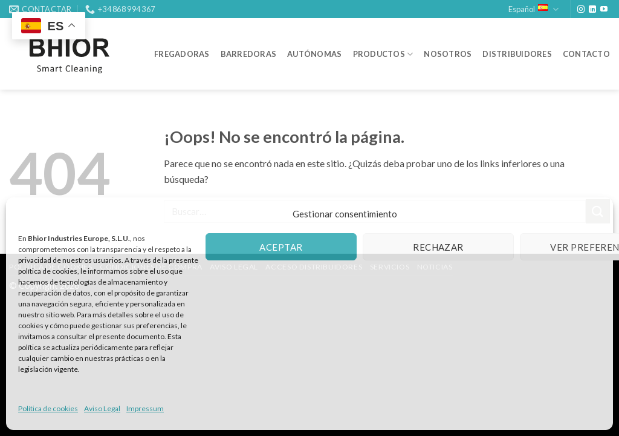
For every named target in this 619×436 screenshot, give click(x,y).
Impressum (145, 408)
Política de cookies (48, 408)
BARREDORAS (249, 54)
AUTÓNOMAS (314, 54)
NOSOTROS (448, 54)
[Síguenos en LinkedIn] (592, 9)
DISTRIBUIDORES (517, 54)
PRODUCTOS (383, 54)
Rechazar (438, 247)
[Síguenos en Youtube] (604, 9)
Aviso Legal (102, 408)
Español (533, 9)
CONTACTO (586, 54)
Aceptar (280, 247)
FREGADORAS (182, 54)
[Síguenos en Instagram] (581, 9)
